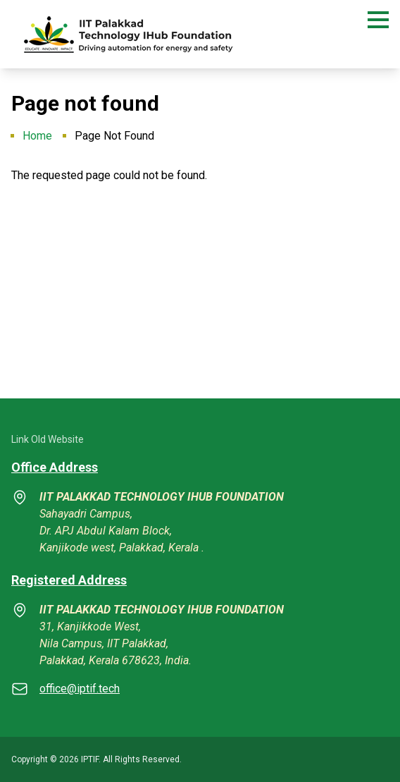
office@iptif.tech (79, 688)
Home (37, 135)
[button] (378, 19)
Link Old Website (47, 439)
